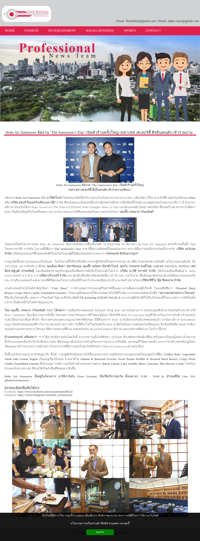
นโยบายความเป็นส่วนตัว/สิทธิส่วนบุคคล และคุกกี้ (100, 523)
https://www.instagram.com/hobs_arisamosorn (45, 394)
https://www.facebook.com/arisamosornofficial (44, 391)
